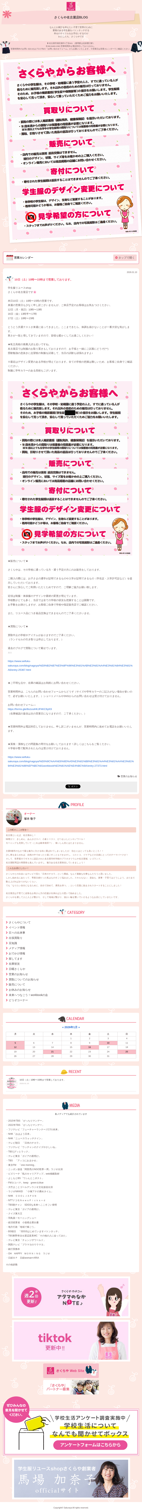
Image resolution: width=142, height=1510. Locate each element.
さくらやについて (20, 922)
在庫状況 (14, 963)
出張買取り (15, 937)
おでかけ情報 (17, 953)
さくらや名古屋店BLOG (71, 17)
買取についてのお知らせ (24, 979)
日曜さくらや (17, 968)
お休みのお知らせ (20, 989)
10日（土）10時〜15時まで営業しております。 (39, 279)
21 (52, 1051)
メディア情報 (17, 948)
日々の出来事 (17, 932)
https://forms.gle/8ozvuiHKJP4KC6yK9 (30, 709)
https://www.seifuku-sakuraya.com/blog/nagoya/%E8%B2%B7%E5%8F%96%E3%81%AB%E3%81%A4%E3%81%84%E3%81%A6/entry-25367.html (70, 665)
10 (108, 1043)
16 (89, 1047)
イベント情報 (17, 927)
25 (127, 1051)
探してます (15, 958)
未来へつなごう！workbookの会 (28, 995)
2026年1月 (71, 1027)
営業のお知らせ (127, 776)
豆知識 (13, 943)
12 (15, 1047)
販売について (17, 984)
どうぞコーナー (18, 1000)
